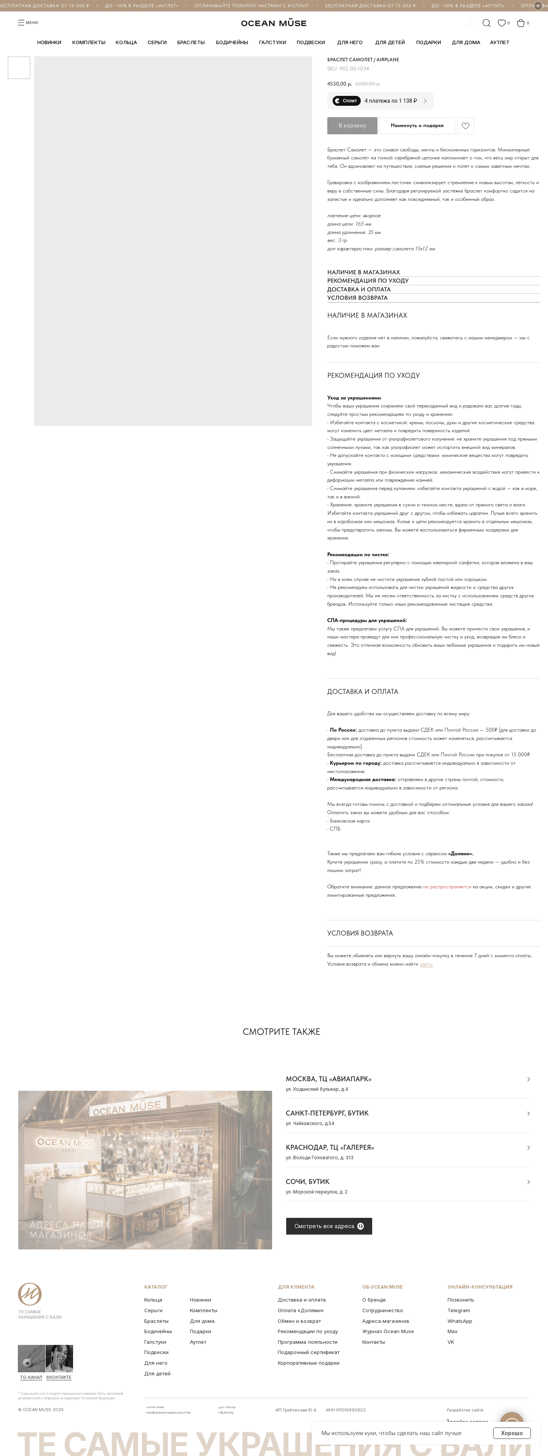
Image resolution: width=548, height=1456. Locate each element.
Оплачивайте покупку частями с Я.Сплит (251, 5)
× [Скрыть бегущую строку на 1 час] (538, 6)
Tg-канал (31, 1377)
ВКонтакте (59, 1377)
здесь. (426, 964)
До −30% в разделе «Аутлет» (141, 5)
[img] (31, 1358)
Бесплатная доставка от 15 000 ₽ (370, 5)
